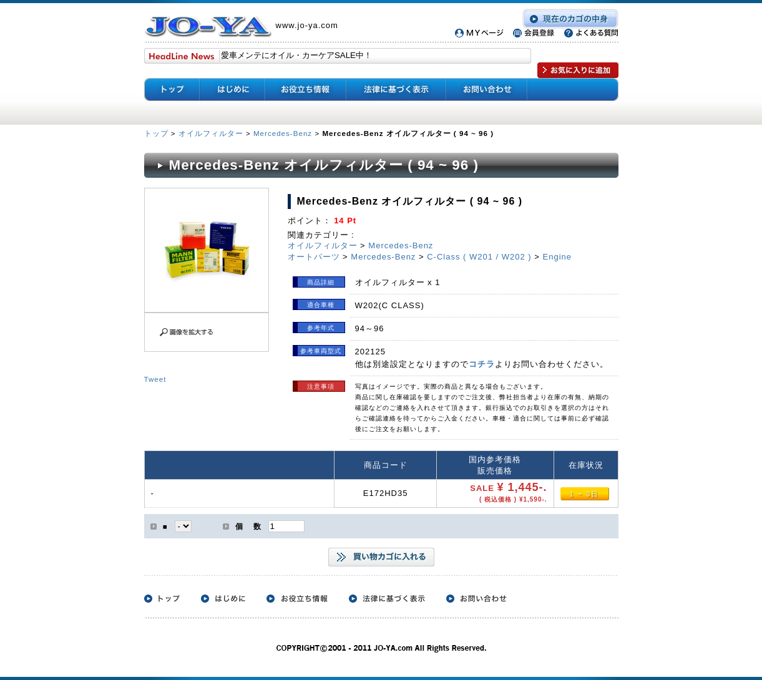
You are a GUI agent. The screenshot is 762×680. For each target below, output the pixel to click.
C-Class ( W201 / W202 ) (479, 256)
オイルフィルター (210, 133)
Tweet (155, 379)
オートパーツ (314, 256)
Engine (557, 256)
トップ (157, 133)
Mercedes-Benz (282, 133)
